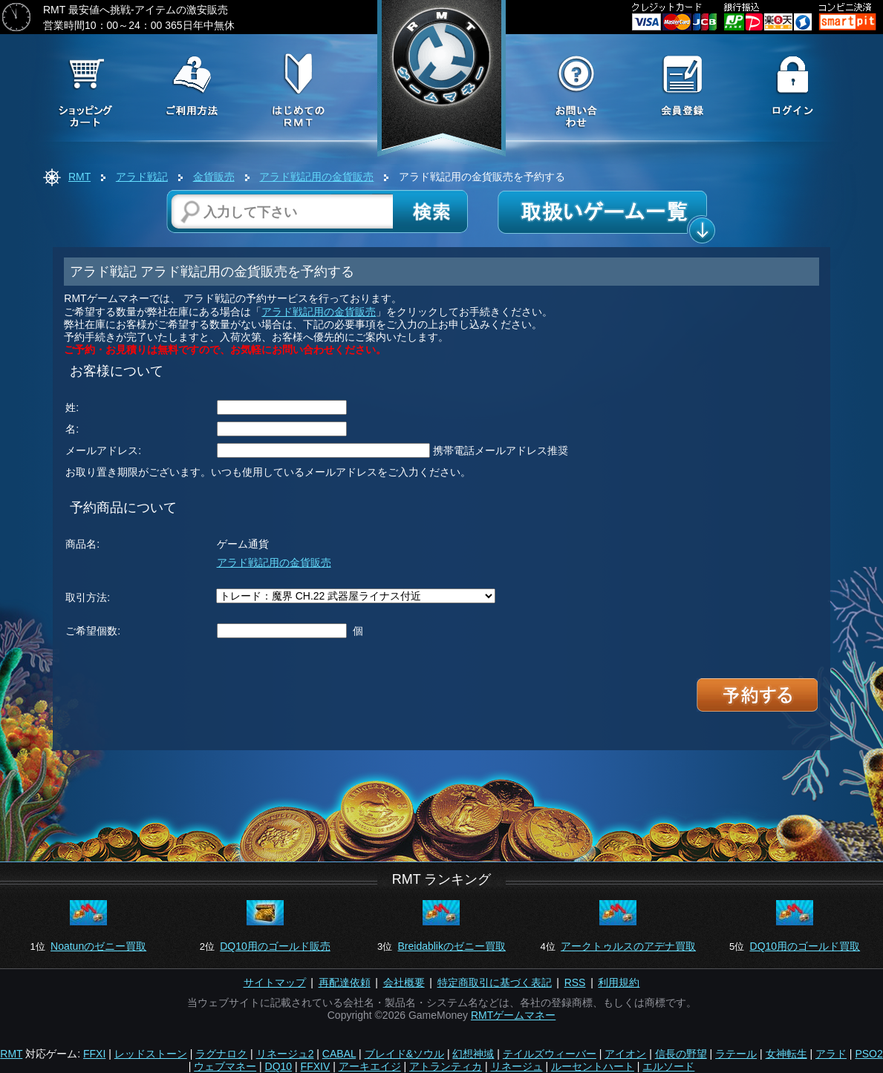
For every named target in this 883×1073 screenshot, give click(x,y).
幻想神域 (473, 1054)
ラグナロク (221, 1054)
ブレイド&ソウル (404, 1054)
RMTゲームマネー (513, 1015)
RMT (79, 177)
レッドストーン (150, 1054)
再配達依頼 (345, 982)
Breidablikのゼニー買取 (451, 946)
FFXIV (315, 1066)
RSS (575, 982)
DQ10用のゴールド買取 (805, 946)
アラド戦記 (142, 177)
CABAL (339, 1054)
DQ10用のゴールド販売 (275, 946)
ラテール (736, 1054)
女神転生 (786, 1054)
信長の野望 (681, 1054)
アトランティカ (445, 1066)
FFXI (94, 1054)
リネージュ (517, 1066)
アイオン (625, 1054)
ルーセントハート (592, 1066)
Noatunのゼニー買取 (98, 946)
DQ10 (279, 1066)
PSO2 (868, 1054)
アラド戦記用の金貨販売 (316, 177)
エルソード (668, 1066)
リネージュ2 (285, 1054)
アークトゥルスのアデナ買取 (628, 946)
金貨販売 (214, 177)
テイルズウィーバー (549, 1054)
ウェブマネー (225, 1066)
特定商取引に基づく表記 (494, 982)
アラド (831, 1054)
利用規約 (618, 982)
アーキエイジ (370, 1066)
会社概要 (404, 982)
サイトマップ (275, 982)
